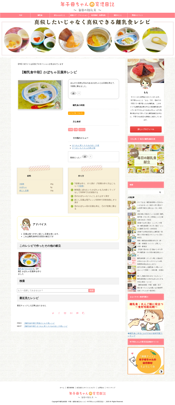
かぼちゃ (82, 129)
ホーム (62, 388)
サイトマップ (110, 388)
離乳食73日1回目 (25, 269)
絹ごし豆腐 (24, 190)
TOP (20, 15)
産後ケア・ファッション (79, 15)
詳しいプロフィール (146, 129)
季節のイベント (137, 15)
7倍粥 (70, 129)
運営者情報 (70, 388)
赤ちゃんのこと (59, 15)
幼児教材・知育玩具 (98, 15)
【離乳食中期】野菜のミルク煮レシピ (39, 323)
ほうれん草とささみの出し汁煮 (85, 145)
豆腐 (75, 129)
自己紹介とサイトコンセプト (86, 388)
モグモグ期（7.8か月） (76, 113)
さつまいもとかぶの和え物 (83, 148)
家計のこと (118, 15)
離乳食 (40, 15)
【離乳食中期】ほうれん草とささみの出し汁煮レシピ (45, 326)
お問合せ (101, 388)
